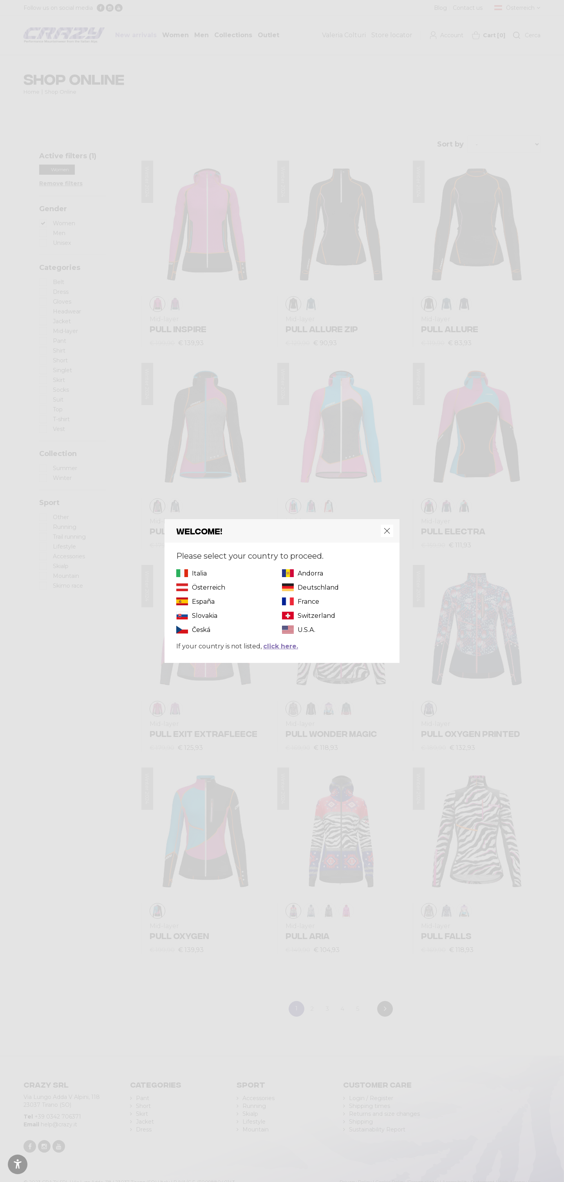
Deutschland (318, 587)
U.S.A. (306, 630)
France (308, 601)
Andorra (310, 573)
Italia (199, 573)
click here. (280, 646)
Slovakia (204, 615)
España (203, 601)
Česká (201, 630)
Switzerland (316, 615)
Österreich (208, 587)
